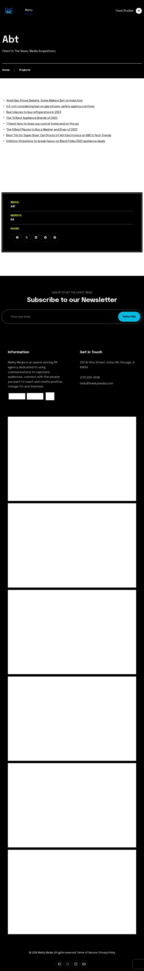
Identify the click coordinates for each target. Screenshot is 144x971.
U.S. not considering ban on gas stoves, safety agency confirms (51, 106)
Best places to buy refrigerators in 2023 (34, 112)
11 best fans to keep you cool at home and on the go (43, 123)
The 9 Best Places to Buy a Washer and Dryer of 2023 (42, 129)
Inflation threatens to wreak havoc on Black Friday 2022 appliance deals (56, 141)
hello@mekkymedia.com (96, 383)
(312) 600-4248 (90, 377)
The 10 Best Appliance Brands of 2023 (32, 118)
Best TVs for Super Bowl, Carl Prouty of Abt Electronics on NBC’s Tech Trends (60, 135)
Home (6, 70)
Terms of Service (87, 952)
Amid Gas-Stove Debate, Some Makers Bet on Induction (45, 100)
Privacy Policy (107, 952)
